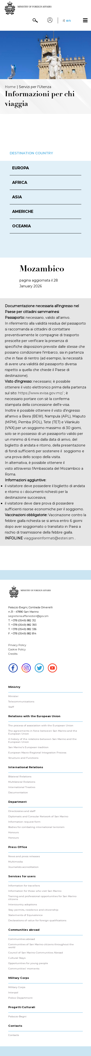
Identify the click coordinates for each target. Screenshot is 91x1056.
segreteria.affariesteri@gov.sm (28, 616)
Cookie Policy (17, 649)
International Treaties (21, 787)
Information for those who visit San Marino (34, 891)
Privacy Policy (17, 645)
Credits (12, 653)
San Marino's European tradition (28, 747)
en (68, 20)
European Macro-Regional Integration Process (37, 752)
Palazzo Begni (17, 1016)
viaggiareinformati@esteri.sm (49, 538)
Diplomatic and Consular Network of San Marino (38, 816)
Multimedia (15, 861)
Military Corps (16, 987)
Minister (13, 696)
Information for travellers (24, 885)
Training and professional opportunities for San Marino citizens (42, 898)
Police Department (20, 998)
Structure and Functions (23, 758)
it (64, 20)
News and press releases (24, 856)
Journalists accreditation (23, 867)
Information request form (24, 821)
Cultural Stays (16, 958)
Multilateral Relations (21, 782)
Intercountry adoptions (22, 904)
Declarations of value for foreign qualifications (37, 920)
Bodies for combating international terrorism (36, 827)
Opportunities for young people (28, 963)
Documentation (18, 792)
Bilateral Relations (19, 776)
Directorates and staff (21, 811)
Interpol (13, 992)
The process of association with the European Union (40, 725)
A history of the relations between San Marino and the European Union (42, 741)
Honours (13, 832)
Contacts (13, 1035)
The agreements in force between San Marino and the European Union (42, 732)
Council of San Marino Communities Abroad (35, 952)
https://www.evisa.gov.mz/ (40, 393)
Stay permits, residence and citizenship (33, 909)
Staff (11, 707)
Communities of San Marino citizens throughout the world (41, 946)
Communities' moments (23, 968)
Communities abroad (21, 939)
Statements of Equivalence (25, 915)
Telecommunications (21, 701)
